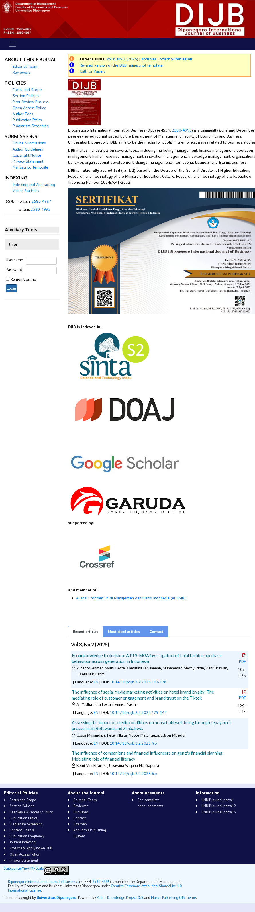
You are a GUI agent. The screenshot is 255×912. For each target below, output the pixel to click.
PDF (243, 658)
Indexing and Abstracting (34, 184)
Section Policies (26, 95)
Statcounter (13, 868)
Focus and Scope (27, 89)
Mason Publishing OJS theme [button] (173, 897)
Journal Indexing (23, 842)
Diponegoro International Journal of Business (43, 881)
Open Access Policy (29, 107)
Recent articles (85, 631)
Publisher (81, 812)
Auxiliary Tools (21, 229)
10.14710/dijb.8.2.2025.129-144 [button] (138, 712)
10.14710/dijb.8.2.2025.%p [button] (133, 743)
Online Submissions (29, 143)
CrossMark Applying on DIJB (31, 848)
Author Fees (23, 113)
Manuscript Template (30, 167)
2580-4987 (41, 201)
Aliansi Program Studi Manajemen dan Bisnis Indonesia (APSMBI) (131, 598)
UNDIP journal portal (217, 800)
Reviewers (21, 72)
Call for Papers (93, 71)
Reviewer (81, 806)
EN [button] (96, 682)
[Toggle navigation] (13, 44)
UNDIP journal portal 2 (218, 806)
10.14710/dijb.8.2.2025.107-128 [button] (138, 682)
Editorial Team (25, 66)
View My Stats (33, 868)
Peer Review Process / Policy (31, 812)
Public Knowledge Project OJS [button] (120, 897)
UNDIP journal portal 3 (218, 812)
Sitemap (80, 824)
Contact (156, 631)
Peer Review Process (31, 101)
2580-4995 (40, 209)
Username (14, 259)
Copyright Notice (27, 155)
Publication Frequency (27, 836)
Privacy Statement (28, 161)
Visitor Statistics (26, 190)
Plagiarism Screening (31, 125)
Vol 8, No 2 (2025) (122, 59)
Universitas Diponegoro (56, 897)
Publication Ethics (27, 119)
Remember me (23, 279)
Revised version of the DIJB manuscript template (121, 65)
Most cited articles (124, 631)
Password (14, 269)
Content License (22, 830)
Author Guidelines (28, 149)
